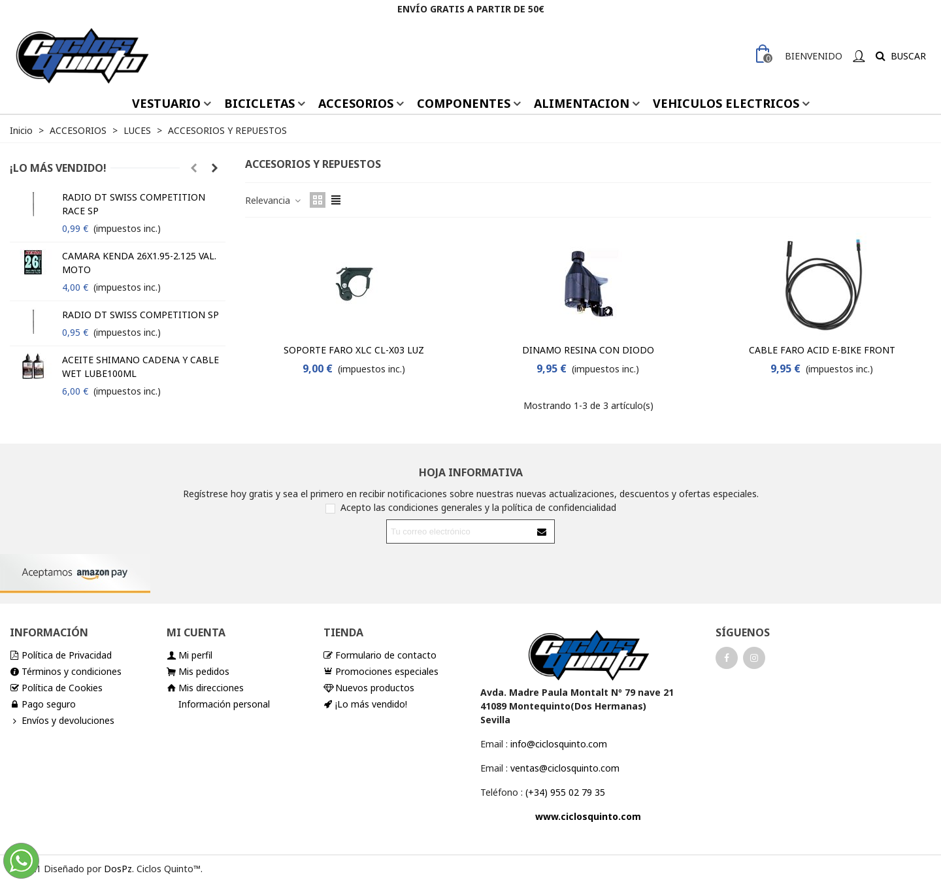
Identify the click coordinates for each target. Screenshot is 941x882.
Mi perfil (189, 655)
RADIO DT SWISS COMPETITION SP (140, 314)
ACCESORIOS (355, 103)
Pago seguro (43, 704)
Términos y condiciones (66, 671)
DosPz (118, 868)
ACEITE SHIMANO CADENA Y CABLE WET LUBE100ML (140, 366)
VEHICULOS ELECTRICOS (726, 103)
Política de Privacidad (61, 655)
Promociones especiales (380, 671)
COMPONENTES (463, 103)
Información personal (224, 704)
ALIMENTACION (581, 103)
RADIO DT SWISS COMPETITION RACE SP (133, 204)
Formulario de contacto (380, 655)
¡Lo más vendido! (58, 168)
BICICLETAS (259, 103)
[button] (193, 168)
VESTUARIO (166, 103)
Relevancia (273, 200)
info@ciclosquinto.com (558, 744)
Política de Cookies (56, 687)
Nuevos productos (368, 687)
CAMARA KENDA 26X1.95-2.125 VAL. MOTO (139, 263)
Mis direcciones (205, 687)
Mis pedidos (198, 671)
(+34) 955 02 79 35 (565, 792)
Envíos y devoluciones (62, 720)
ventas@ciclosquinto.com (564, 768)
